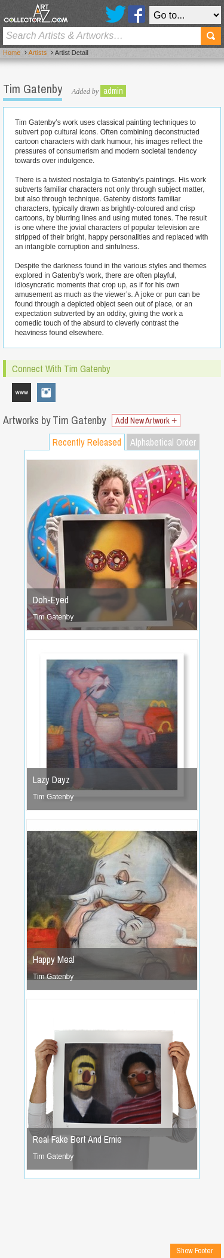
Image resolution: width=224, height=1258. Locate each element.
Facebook (136, 14)
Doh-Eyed (51, 599)
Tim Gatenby (53, 617)
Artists (38, 52)
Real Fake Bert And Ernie (77, 1139)
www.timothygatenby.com (21, 392)
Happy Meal (54, 959)
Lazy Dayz (51, 779)
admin (113, 90)
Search (211, 36)
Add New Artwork (146, 420)
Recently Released (87, 442)
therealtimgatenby (46, 392)
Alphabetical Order (163, 442)
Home (11, 52)
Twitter (115, 14)
